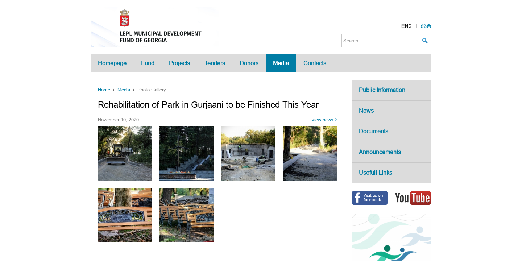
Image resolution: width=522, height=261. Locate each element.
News (366, 111)
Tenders (214, 63)
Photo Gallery (151, 89)
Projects (179, 63)
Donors (249, 63)
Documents (373, 131)
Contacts (314, 63)
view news (323, 120)
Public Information (382, 90)
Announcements (380, 152)
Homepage (112, 63)
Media (281, 63)
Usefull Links (375, 173)
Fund (147, 63)
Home (104, 89)
